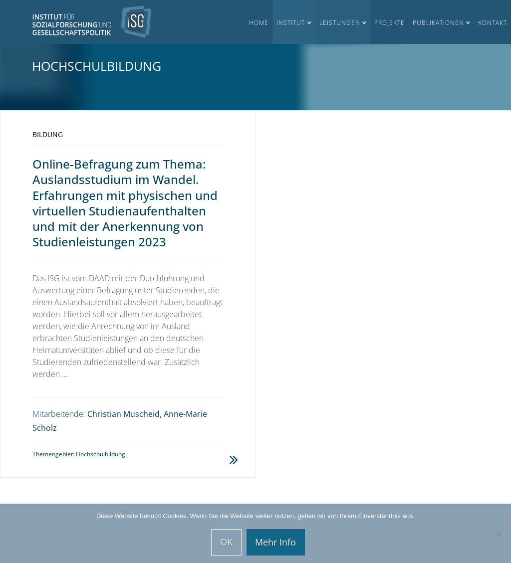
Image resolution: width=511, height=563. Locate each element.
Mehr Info (275, 542)
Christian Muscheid (123, 413)
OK (226, 542)
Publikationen (438, 22)
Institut (290, 22)
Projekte (389, 22)
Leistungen (339, 22)
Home (258, 22)
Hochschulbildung (100, 454)
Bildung (47, 134)
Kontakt (492, 22)
